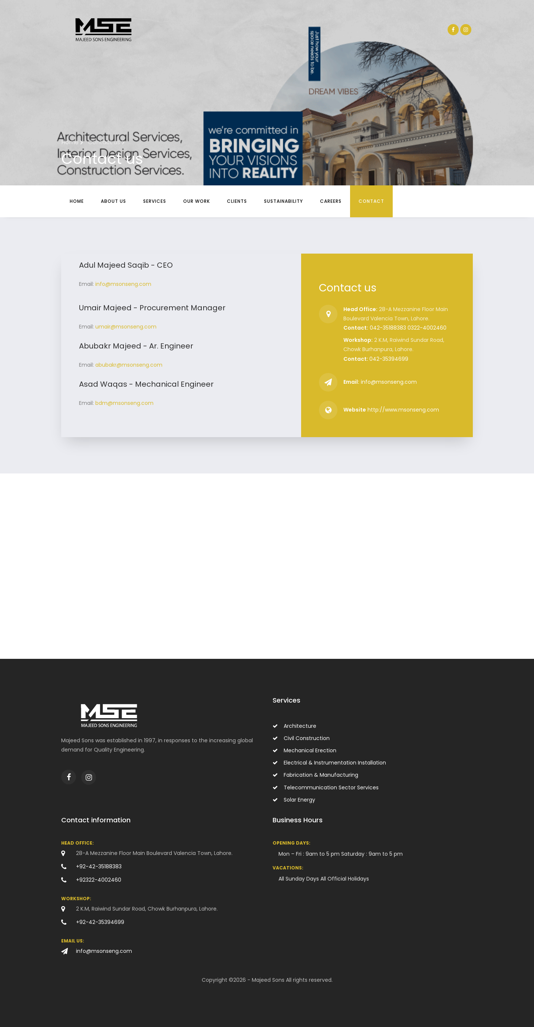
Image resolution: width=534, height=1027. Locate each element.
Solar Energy (294, 799)
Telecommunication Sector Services (326, 787)
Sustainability (283, 201)
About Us (113, 201)
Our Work (196, 201)
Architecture (294, 726)
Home (77, 201)
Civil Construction (301, 738)
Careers (331, 201)
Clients (237, 201)
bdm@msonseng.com (124, 403)
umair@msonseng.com (125, 326)
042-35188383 (388, 327)
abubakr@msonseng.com (128, 365)
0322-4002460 (427, 327)
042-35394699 (388, 359)
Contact (371, 201)
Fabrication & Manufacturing (315, 775)
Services (154, 201)
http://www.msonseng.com (403, 409)
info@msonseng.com (123, 284)
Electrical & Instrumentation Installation (329, 762)
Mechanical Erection (304, 750)
